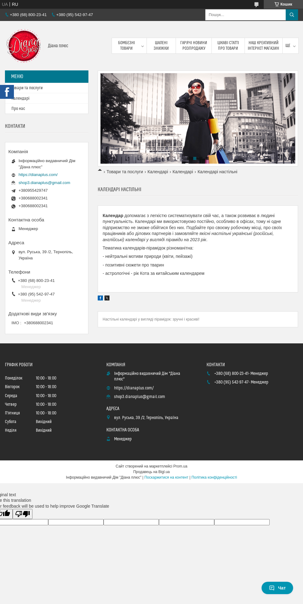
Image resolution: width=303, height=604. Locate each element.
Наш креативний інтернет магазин (263, 45)
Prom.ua (180, 466)
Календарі (157, 171)
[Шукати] (292, 14)
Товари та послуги (124, 171)
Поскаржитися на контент (166, 477)
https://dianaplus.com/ (38, 174)
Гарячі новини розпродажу (193, 45)
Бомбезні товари (126, 45)
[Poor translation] (22, 514)
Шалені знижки (161, 45)
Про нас (18, 108)
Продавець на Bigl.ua (151, 472)
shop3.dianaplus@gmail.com (44, 182)
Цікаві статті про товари (228, 45)
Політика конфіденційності (214, 477)
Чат (277, 588)
